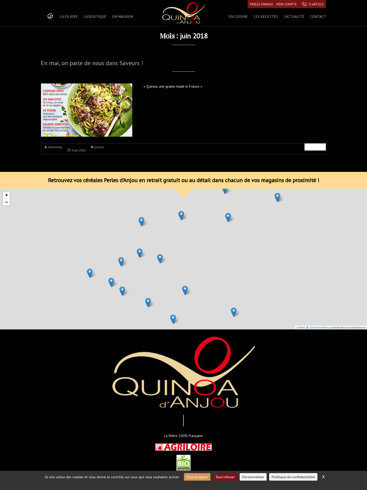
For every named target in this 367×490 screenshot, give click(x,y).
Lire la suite (315, 147)
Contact (318, 16)
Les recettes (265, 16)
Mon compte (286, 4)
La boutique (95, 16)
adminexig (55, 147)
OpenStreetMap (319, 327)
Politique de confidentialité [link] (293, 477)
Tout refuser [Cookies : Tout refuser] (225, 477)
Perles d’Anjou (261, 4)
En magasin (122, 16)
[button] (121, 262)
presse (99, 147)
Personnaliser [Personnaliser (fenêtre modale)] (253, 477)
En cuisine (238, 16)
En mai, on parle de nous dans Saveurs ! (92, 63)
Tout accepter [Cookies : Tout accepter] (197, 477)
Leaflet (300, 327)
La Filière (69, 16)
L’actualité (294, 16)
